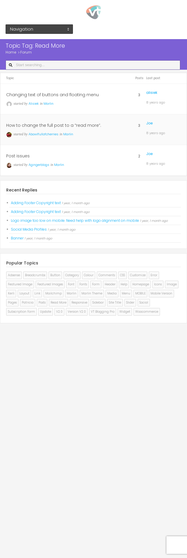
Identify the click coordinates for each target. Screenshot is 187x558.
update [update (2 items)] (45, 311)
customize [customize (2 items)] (138, 275)
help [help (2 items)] (124, 284)
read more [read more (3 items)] (58, 302)
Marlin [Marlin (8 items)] (71, 293)
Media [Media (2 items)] (112, 293)
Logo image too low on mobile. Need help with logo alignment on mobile (75, 220)
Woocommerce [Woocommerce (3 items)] (146, 311)
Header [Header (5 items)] (110, 284)
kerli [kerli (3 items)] (11, 293)
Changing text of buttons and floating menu (52, 95)
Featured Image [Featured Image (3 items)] (20, 284)
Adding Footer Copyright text (36, 202)
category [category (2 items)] (72, 275)
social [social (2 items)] (143, 302)
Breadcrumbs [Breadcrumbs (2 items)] (35, 275)
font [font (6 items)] (71, 284)
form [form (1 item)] (96, 284)
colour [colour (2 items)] (89, 275)
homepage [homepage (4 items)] (140, 284)
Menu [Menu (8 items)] (126, 293)
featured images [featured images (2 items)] (50, 284)
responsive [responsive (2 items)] (79, 302)
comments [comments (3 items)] (106, 275)
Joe (149, 123)
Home (11, 52)
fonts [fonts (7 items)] (83, 284)
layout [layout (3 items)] (24, 293)
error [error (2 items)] (154, 275)
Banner (17, 238)
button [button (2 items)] (55, 275)
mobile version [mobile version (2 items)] (161, 293)
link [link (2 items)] (37, 293)
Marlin (49, 103)
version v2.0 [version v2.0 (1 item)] (77, 311)
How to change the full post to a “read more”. (53, 125)
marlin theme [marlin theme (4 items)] (91, 293)
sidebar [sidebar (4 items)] (98, 302)
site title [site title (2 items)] (115, 302)
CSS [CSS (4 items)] (122, 275)
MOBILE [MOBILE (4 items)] (140, 293)
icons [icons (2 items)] (158, 284)
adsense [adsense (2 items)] (14, 275)
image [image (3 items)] (172, 284)
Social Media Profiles (29, 229)
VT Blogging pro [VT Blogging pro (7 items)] (102, 311)
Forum (26, 52)
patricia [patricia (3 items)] (28, 302)
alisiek (151, 92)
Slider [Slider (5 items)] (130, 302)
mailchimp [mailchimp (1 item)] (53, 293)
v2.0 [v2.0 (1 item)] (59, 311)
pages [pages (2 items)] (12, 302)
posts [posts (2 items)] (42, 302)
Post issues (18, 156)
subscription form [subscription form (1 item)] (21, 311)
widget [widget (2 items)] (124, 311)
